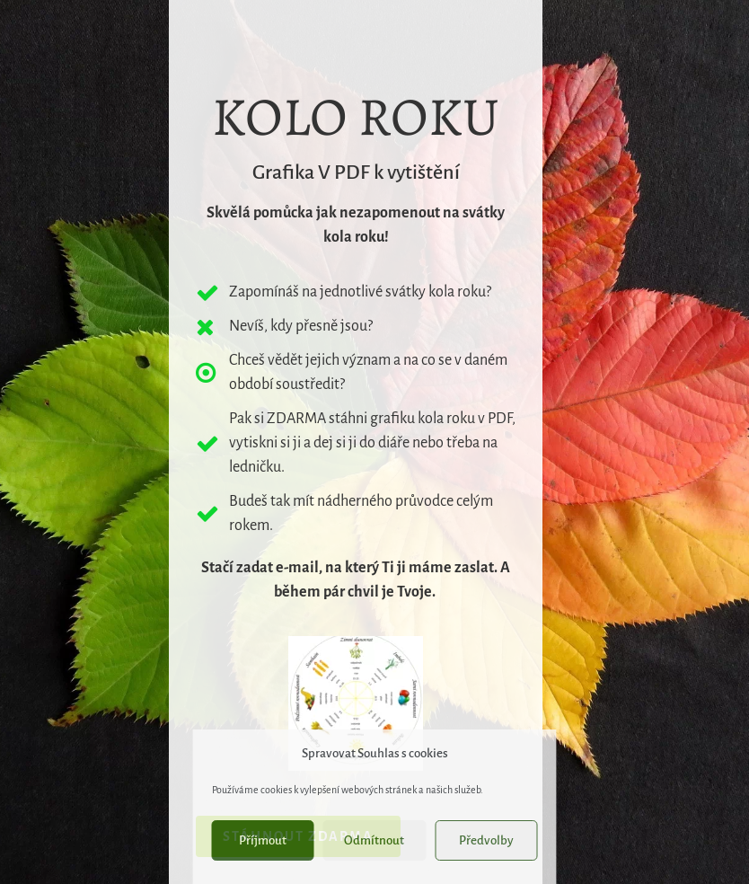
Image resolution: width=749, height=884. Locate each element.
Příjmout (262, 840)
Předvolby (486, 840)
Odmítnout (374, 840)
